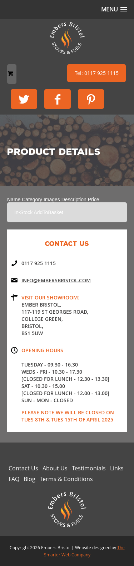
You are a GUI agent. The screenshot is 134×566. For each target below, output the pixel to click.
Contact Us (23, 468)
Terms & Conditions (66, 479)
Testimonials (89, 468)
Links (117, 468)
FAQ (14, 479)
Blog (29, 479)
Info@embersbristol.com (56, 280)
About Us (55, 468)
